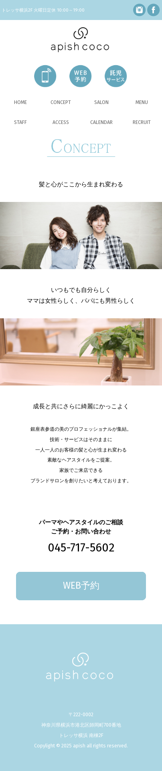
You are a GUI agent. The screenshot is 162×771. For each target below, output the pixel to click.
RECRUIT (142, 122)
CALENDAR (101, 122)
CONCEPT (61, 102)
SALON (101, 102)
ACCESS (61, 122)
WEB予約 (81, 585)
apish (79, 746)
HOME (20, 102)
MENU (142, 102)
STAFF (20, 122)
